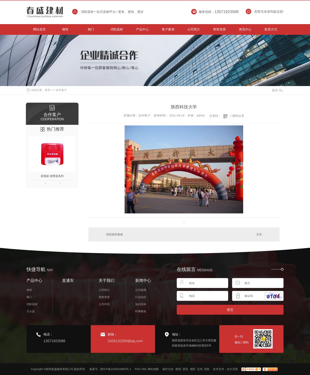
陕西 (178, 369)
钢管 (29, 290)
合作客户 (61, 90)
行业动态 (140, 297)
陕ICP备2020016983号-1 (115, 369)
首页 (47, 90)
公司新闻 (140, 290)
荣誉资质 (104, 297)
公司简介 (104, 290)
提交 (230, 309)
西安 (185, 369)
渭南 (206, 369)
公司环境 (104, 304)
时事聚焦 (140, 311)
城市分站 (167, 369)
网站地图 (153, 369)
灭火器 (30, 311)
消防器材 (32, 304)
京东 (259, 234)
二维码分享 (236, 115)
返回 (277, 90)
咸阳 (192, 369)
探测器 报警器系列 (52, 176)
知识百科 (140, 304)
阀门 (29, 297)
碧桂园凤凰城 (114, 234)
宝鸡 (199, 369)
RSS (138, 369)
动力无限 (232, 369)
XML (144, 369)
